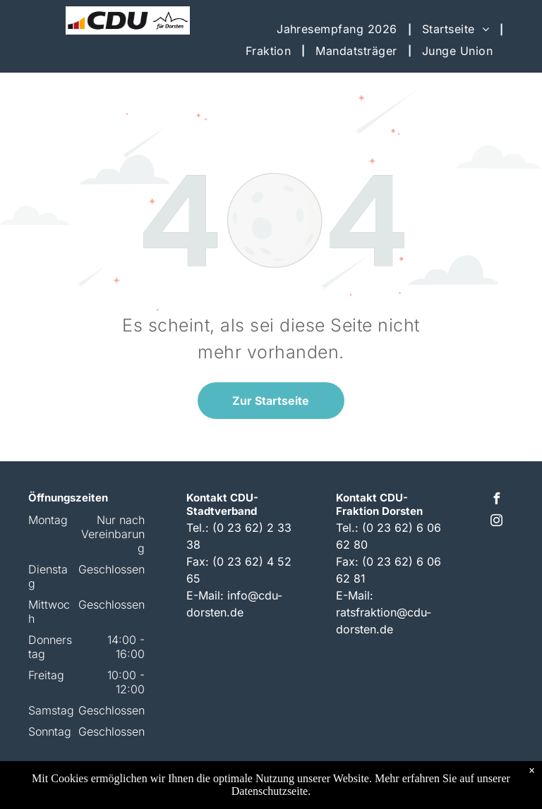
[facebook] (496, 500)
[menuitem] (338, 28)
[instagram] (496, 522)
